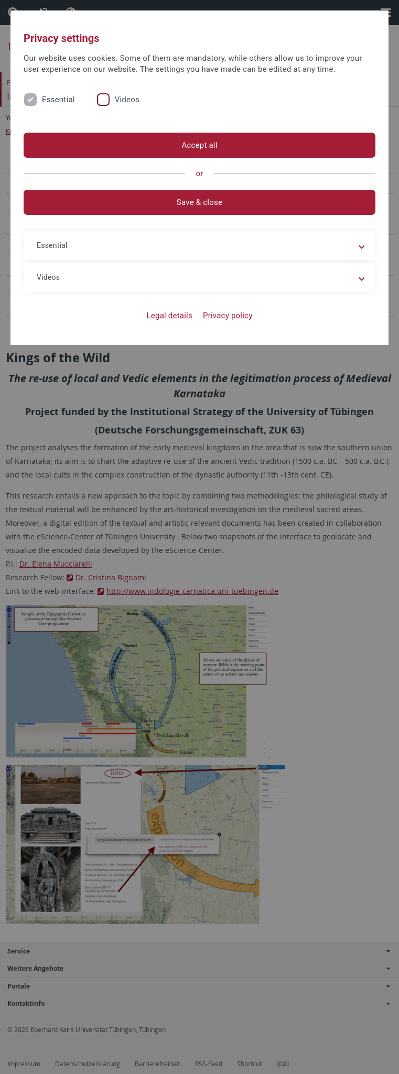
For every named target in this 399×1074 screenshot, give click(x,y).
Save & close (199, 202)
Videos (127, 99)
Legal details (169, 315)
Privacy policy (228, 315)
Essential (58, 99)
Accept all (199, 145)
